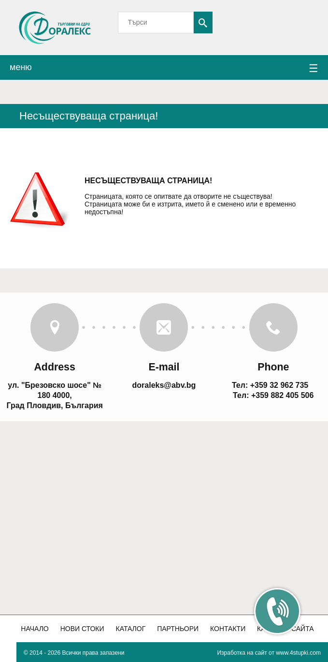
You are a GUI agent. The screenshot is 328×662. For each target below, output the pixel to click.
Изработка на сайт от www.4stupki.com (269, 652)
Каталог (130, 629)
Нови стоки (82, 629)
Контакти (227, 629)
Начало (34, 629)
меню (164, 68)
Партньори (178, 629)
